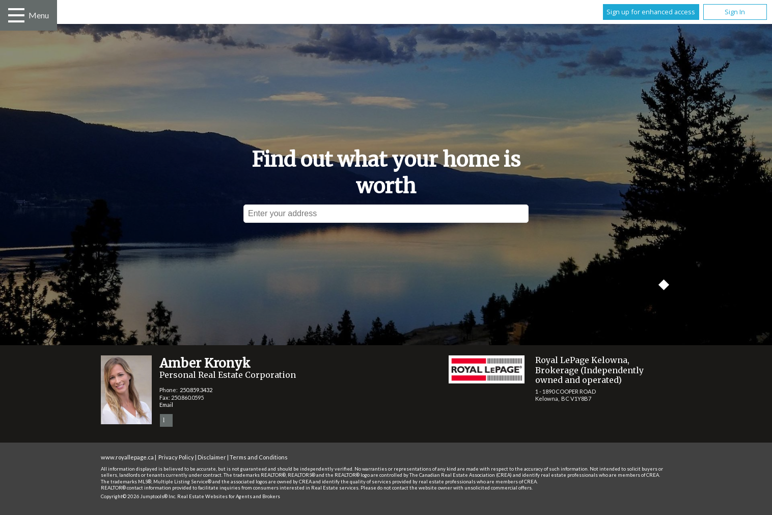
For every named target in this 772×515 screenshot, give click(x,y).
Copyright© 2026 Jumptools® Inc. (138, 496)
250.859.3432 (196, 390)
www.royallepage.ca (127, 457)
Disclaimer (212, 457)
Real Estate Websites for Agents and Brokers (228, 496)
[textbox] (386, 213)
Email (166, 404)
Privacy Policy (176, 457)
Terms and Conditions (259, 457)
